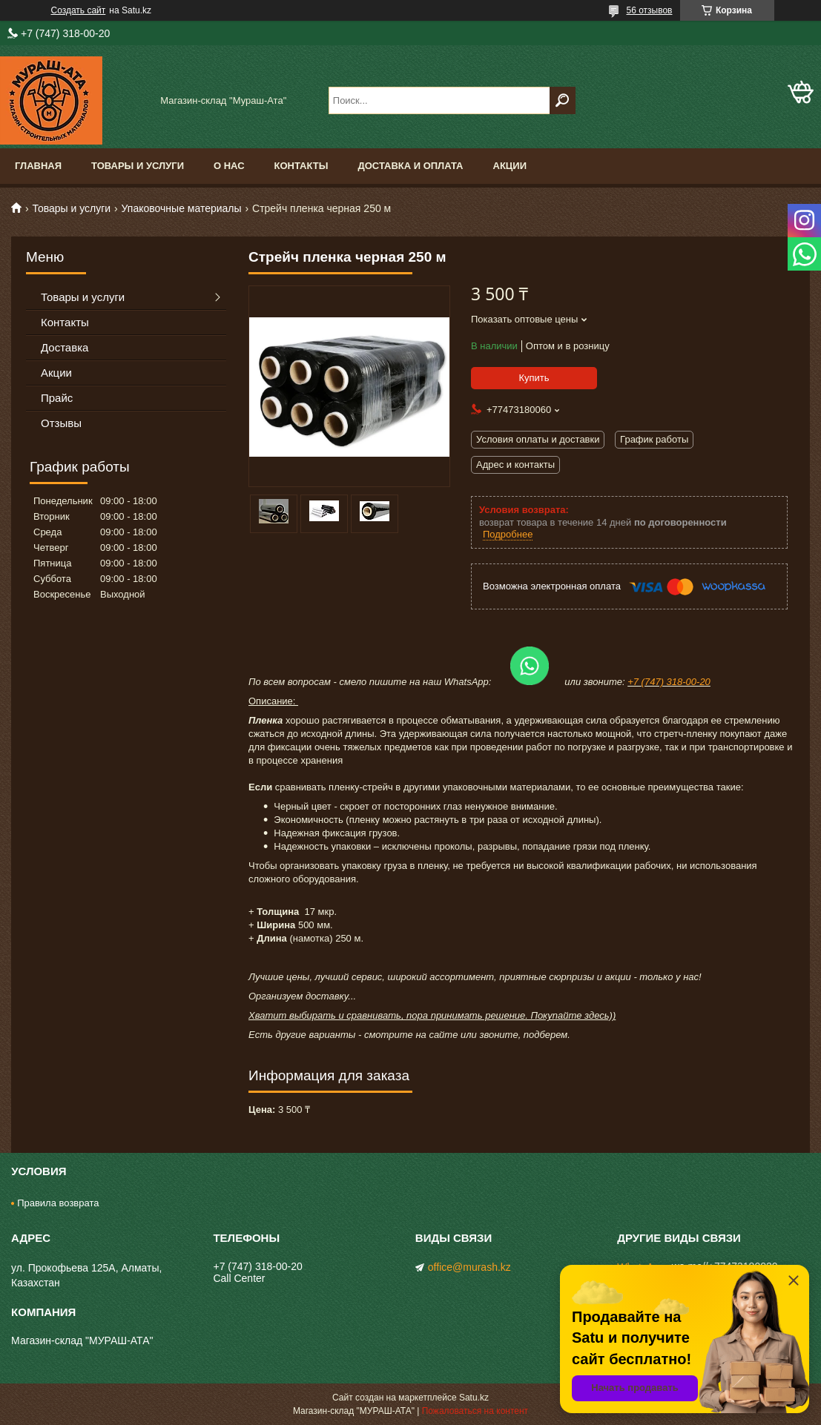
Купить (533, 377)
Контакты (301, 165)
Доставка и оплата (410, 165)
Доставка (64, 347)
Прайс (57, 397)
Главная (38, 165)
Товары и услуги (137, 165)
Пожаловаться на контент (475, 1411)
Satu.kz (474, 1397)
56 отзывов (649, 10)
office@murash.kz (469, 1267)
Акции (510, 165)
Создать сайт (78, 10)
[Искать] (563, 100)
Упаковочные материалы (182, 208)
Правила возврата (58, 1203)
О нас (229, 165)
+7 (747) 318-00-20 (668, 681)
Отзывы (61, 423)
